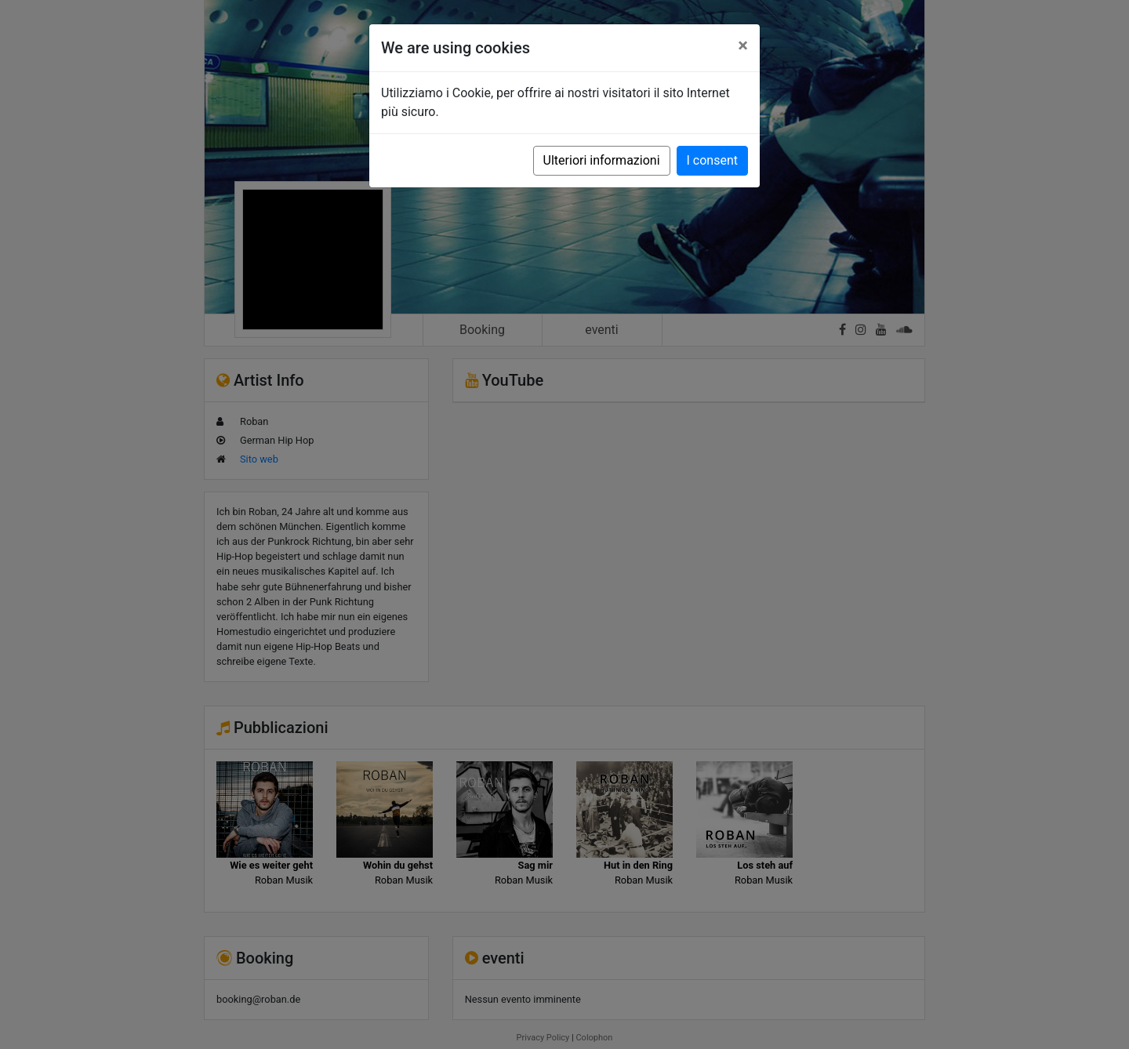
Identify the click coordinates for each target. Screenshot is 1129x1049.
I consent (712, 160)
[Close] (743, 45)
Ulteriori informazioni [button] (601, 160)
